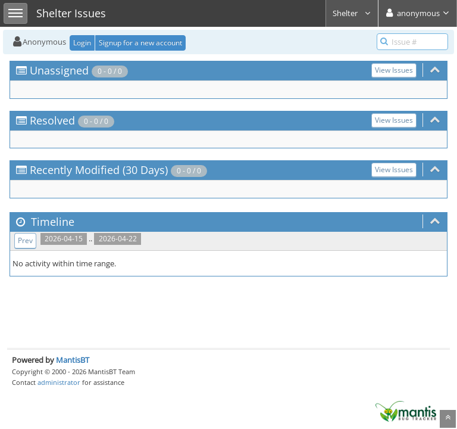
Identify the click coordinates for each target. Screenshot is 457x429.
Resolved (52, 120)
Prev (25, 240)
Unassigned (59, 70)
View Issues (394, 70)
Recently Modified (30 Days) (99, 170)
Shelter (352, 13)
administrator (58, 382)
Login (82, 43)
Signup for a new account (140, 43)
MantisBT (72, 360)
